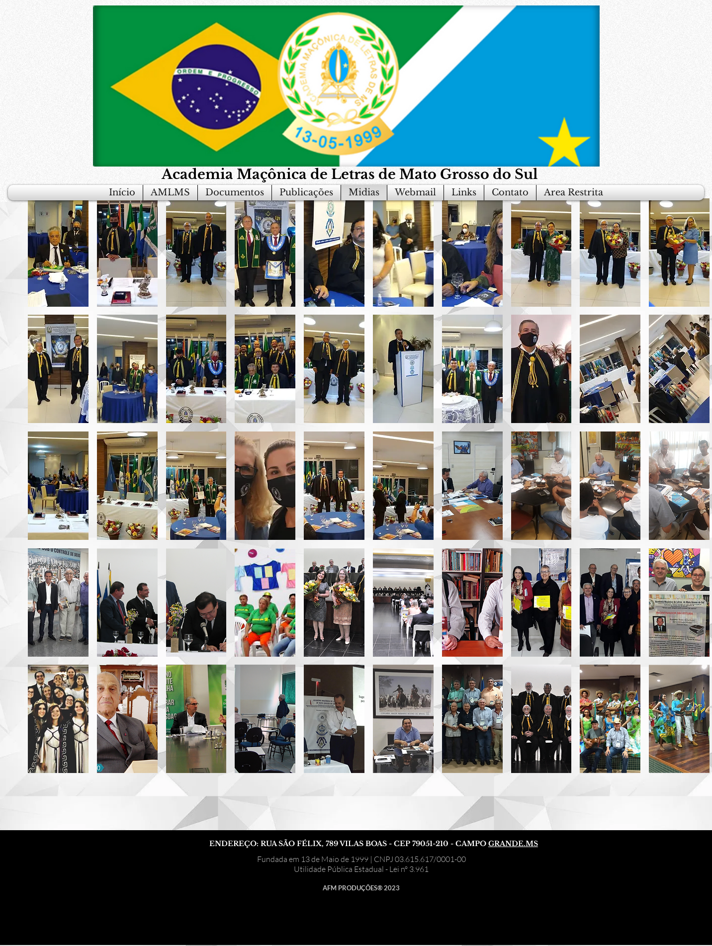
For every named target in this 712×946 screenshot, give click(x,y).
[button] (58, 252)
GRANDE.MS (513, 843)
